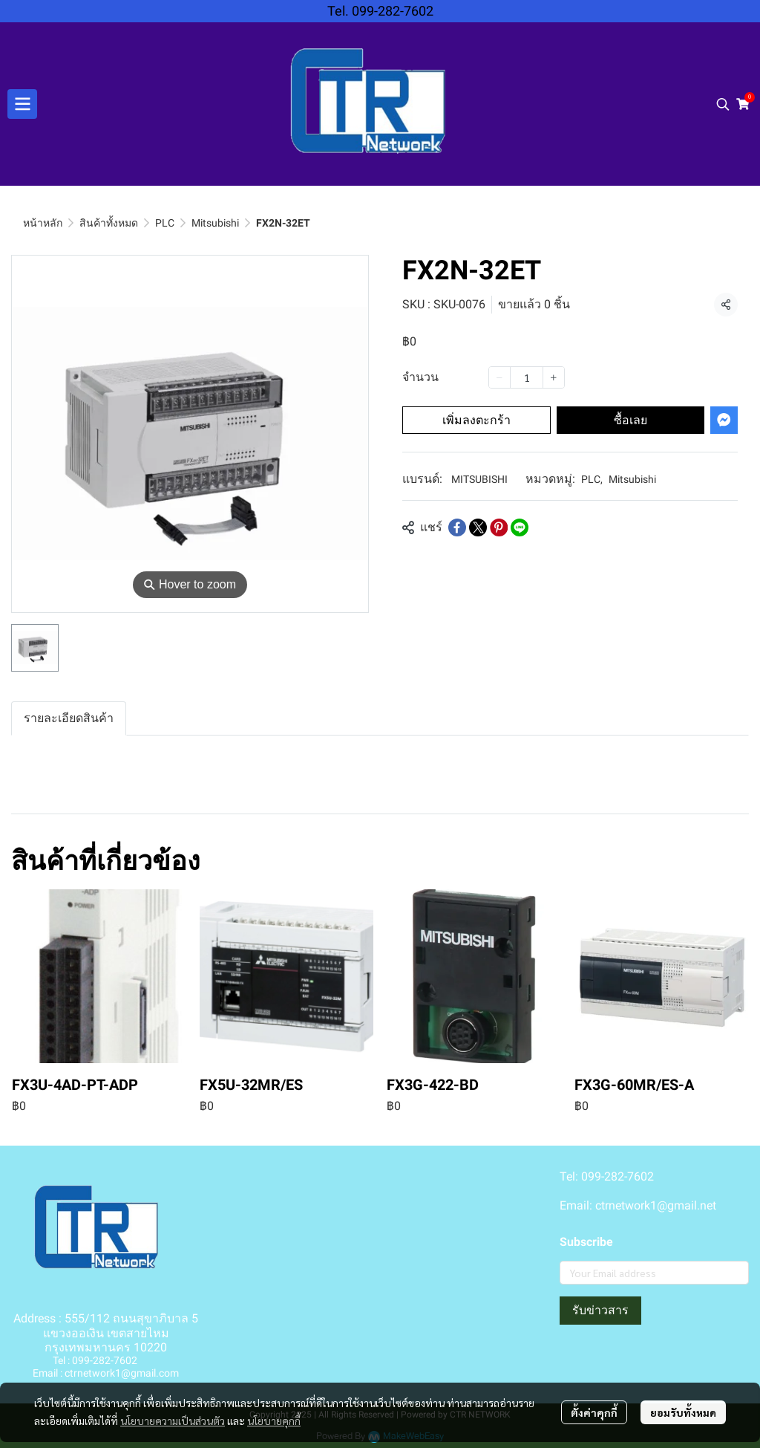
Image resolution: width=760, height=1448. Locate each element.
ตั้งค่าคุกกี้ (594, 1412)
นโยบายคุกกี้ (274, 1420)
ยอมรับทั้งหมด (683, 1412)
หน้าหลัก (42, 223)
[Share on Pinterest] (499, 527)
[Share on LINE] (519, 527)
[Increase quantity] (553, 377)
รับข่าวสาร (600, 1310)
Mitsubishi (215, 223)
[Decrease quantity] (499, 377)
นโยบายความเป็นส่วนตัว (172, 1420)
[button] (722, 104)
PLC (164, 223)
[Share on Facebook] (457, 527)
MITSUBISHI (479, 479)
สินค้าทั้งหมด (108, 223)
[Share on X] (478, 527)
